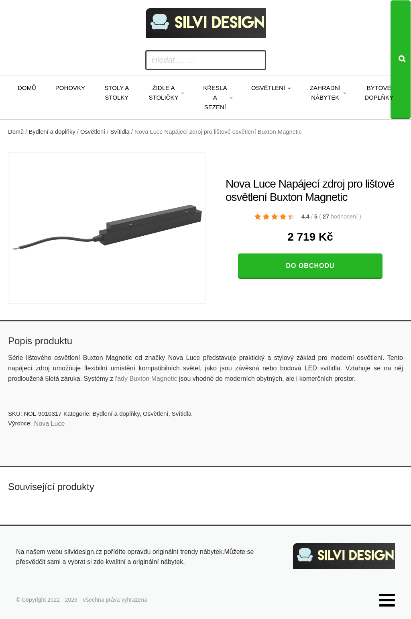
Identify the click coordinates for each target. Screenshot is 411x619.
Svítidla (120, 132)
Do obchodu (310, 265)
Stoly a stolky (116, 92)
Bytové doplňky (378, 92)
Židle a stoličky (164, 92)
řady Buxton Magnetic (146, 378)
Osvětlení (268, 87)
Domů (27, 87)
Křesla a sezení (215, 97)
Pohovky (70, 87)
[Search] (401, 59)
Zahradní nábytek (325, 92)
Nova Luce (49, 423)
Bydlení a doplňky (52, 132)
